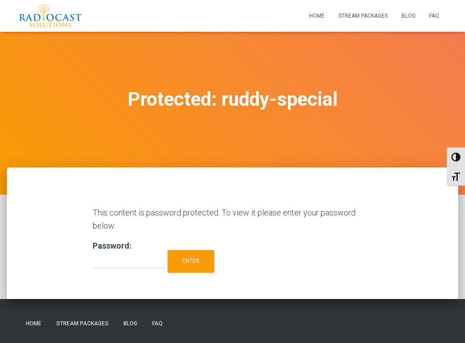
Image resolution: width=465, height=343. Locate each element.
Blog (408, 16)
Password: (129, 255)
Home (317, 16)
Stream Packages (363, 16)
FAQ (434, 16)
